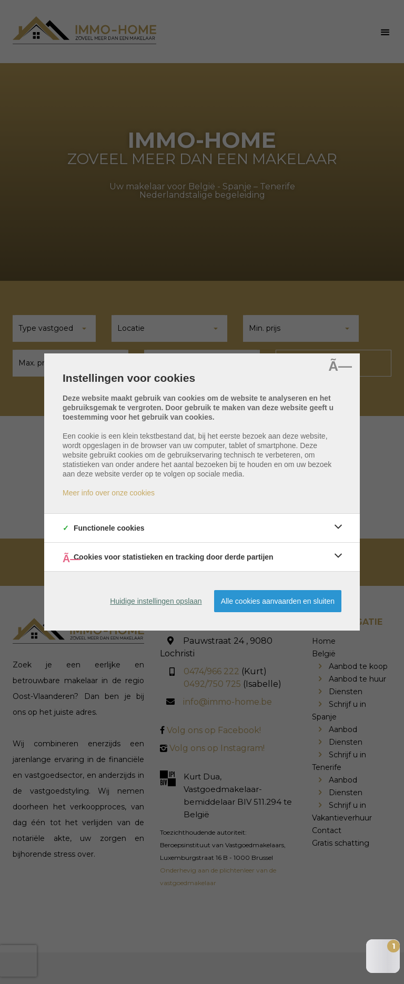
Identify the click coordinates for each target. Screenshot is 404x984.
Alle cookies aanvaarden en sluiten (278, 601)
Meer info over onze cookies (109, 493)
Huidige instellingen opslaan (155, 601)
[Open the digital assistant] (383, 956)
